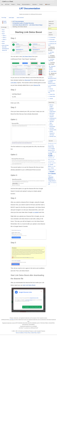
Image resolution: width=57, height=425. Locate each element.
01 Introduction (52, 37)
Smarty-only (49, 175)
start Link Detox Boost (29, 285)
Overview (49, 162)
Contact (41, 4)
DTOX (53, 150)
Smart (49, 169)
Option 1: (4, 35)
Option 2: (4, 37)
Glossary (50, 89)
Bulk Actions (52, 113)
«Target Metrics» (52, 180)
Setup (52, 168)
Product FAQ (51, 94)
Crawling (53, 148)
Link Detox (14, 82)
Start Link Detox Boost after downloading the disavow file (5, 48)
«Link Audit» (50, 155)
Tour (2, 4)
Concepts (49, 148)
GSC (53, 152)
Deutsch (47, 4)
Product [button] (13, 4)
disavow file (36, 85)
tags (54, 179)
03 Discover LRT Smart (52, 44)
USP (49, 184)
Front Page (4, 17)
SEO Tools (7, 4)
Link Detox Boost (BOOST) (20, 25)
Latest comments (20, 17)
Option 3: (4, 39)
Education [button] (34, 4)
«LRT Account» (53, 159)
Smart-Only (52, 169)
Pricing (18, 4)
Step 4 (3, 41)
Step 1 (3, 29)
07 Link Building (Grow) (52, 86)
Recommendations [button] (26, 4)
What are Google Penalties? (52, 106)
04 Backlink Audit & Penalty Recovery (23, 23)
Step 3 (3, 33)
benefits (52, 145)
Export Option (52, 71)
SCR (52, 166)
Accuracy (49, 143)
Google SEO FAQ (51, 91)
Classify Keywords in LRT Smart (52, 133)
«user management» (53, 182)
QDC (49, 164)
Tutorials (50, 98)
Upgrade (49, 182)
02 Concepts (51, 39)
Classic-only (51, 146)
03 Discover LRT (52, 41)
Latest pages (11, 17)
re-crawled (36, 212)
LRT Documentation (29, 8)
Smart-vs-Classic (52, 172)
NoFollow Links (53, 136)
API (50, 145)
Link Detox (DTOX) (51, 52)
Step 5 (3, 43)
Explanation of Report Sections (52, 68)
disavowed (28, 80)
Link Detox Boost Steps (35, 25)
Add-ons (53, 143)
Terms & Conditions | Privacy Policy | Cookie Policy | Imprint (28, 332)
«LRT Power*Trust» (51, 161)
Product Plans (51, 96)
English (4, 21)
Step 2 (3, 31)
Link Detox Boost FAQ (51, 60)
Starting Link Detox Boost (52, 74)
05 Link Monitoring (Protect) (52, 77)
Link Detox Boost (27, 56)
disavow (50, 150)
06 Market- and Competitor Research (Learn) (52, 82)
